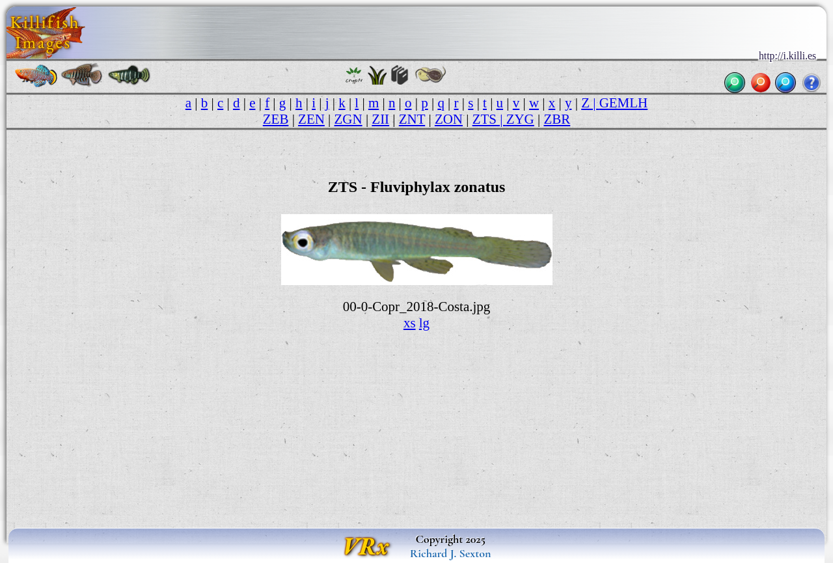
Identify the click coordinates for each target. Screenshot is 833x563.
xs (409, 323)
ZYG (520, 119)
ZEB (276, 119)
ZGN (348, 119)
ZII (380, 119)
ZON (449, 119)
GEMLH (623, 103)
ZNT (412, 119)
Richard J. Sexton (450, 553)
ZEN (311, 119)
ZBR (556, 119)
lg (424, 323)
